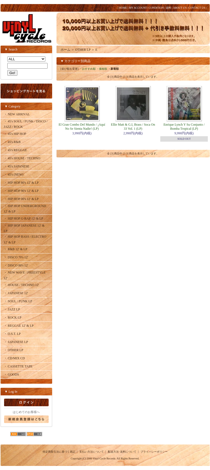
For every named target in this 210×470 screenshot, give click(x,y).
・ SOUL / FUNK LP (18, 301)
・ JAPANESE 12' (16, 293)
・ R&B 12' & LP (15, 249)
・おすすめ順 (87, 68)
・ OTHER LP (13, 350)
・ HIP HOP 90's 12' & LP (21, 191)
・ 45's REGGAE (15, 150)
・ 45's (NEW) (13, 174)
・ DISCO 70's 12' (16, 257)
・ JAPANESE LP (16, 342)
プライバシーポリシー (154, 451)
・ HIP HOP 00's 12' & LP (21, 199)
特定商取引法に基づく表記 (59, 451)
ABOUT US (180, 7)
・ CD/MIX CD (14, 358)
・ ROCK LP (12, 317)
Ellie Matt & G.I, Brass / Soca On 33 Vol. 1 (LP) (133, 126)
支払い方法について (91, 451)
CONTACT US (196, 7)
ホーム (65, 50)
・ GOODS (11, 374)
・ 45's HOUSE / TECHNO (22, 158)
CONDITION (156, 7)
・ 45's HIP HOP (15, 134)
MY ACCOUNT (138, 7)
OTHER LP (83, 50)
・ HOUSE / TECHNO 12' (21, 285)
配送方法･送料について (122, 451)
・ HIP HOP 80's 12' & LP (21, 183)
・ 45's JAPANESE (16, 166)
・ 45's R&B (12, 142)
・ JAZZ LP (12, 309)
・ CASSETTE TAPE (18, 366)
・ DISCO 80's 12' (16, 265)
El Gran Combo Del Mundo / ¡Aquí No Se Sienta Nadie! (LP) (82, 126)
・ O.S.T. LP (12, 334)
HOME (123, 7)
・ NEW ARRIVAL (17, 114)
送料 (168, 7)
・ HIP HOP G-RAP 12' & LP (23, 218)
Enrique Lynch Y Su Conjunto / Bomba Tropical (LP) (184, 126)
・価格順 (101, 68)
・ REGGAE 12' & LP (19, 326)
